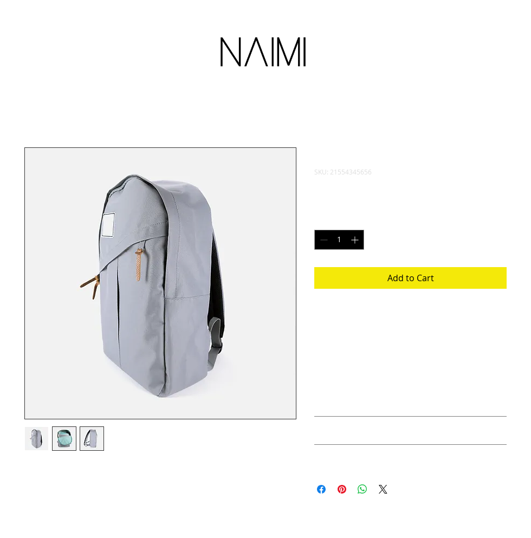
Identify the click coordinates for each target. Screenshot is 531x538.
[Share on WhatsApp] (362, 489)
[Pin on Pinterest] (341, 489)
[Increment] (355, 239)
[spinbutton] (339, 239)
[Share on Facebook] (321, 489)
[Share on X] (383, 489)
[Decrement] (322, 239)
